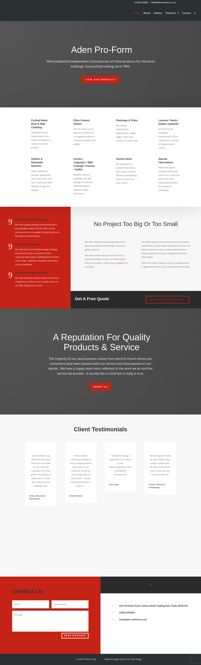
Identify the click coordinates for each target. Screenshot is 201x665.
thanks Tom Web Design (131, 659)
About (146, 13)
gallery (121, 262)
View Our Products (100, 79)
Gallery (158, 13)
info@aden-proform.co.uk (133, 619)
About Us (100, 386)
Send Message (75, 635)
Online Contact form (167, 299)
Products (171, 13)
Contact (186, 13)
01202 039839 (127, 612)
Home (136, 13)
